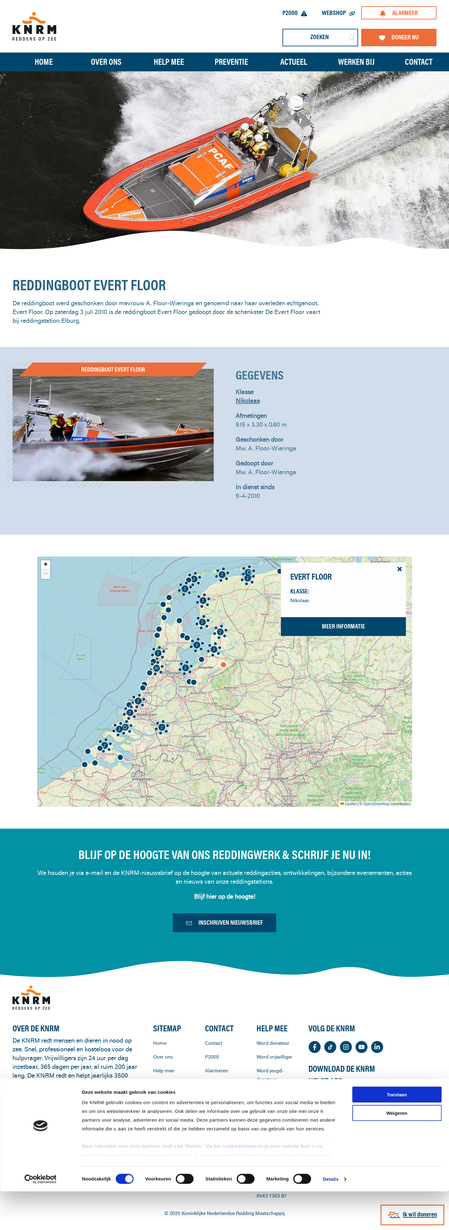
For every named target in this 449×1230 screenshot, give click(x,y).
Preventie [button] (231, 61)
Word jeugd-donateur (270, 1103)
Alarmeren (216, 1098)
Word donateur (273, 1071)
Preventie (163, 1112)
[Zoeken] (320, 37)
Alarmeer (399, 12)
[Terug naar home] (34, 26)
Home (44, 61)
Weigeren (396, 1151)
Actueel (293, 61)
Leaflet (348, 804)
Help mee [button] (169, 61)
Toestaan (397, 1133)
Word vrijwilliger (274, 1084)
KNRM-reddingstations (222, 1117)
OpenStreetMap (376, 804)
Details (330, 1217)
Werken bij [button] (356, 61)
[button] (95, 763)
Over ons (163, 1084)
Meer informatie (343, 626)
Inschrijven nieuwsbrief (224, 925)
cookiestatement (242, 1185)
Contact (213, 1071)
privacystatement (231, 1194)
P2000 (294, 12)
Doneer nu (399, 37)
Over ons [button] (106, 61)
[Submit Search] (352, 37)
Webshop (338, 12)
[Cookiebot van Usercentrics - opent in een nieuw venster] (40, 1217)
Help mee (163, 1098)
